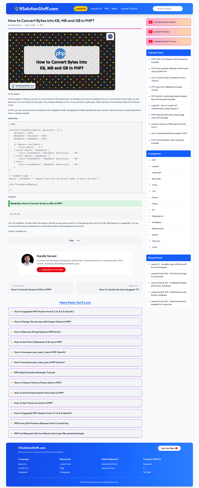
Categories (65, 472)
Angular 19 (96, 8)
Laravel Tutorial (129, 8)
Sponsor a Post (108, 468)
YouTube (147, 472)
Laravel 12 (81, 8)
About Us (22, 464)
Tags (62, 468)
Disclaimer (23, 472)
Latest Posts (65, 464)
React (115, 8)
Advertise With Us (110, 464)
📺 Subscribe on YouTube (51, 269)
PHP (107, 8)
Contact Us (23, 468)
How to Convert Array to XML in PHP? (42, 203)
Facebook (147, 464)
